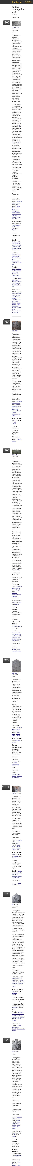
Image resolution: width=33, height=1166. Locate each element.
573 (7, 894)
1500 (13, 455)
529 (7, 1040)
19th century (17, 740)
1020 (18, 27)
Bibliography (28, 2)
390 (13, 673)
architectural (15, 414)
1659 (14, 602)
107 (13, 142)
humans (14, 415)
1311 (6, 787)
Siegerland (14, 993)
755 (16, 904)
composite (14, 593)
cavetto (18, 1120)
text (16, 218)
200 (7, 22)
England (14, 229)
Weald (13, 228)
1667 (13, 991)
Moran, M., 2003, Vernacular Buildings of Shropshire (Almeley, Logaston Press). (17, 874)
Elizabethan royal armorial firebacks (16, 301)
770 (16, 455)
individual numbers (16, 214)
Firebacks (17, 2)
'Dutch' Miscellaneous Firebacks (16, 1027)
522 (18, 569)
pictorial (18, 734)
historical (14, 985)
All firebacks (28, 1)
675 (16, 330)
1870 (14, 27)
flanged (18, 590)
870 (18, 793)
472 (18, 142)
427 (7, 660)
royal (13, 218)
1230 (14, 793)
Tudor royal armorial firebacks (16, 306)
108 (7, 450)
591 (13, 1051)
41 (19, 125)
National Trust (15, 1007)
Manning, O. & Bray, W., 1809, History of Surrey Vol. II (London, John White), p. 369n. (17, 272)
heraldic (14, 217)
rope (17, 204)
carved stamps (15, 407)
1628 (14, 420)
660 (13, 330)
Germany (14, 423)
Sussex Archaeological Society (15, 764)
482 (19, 126)
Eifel (15, 422)
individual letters (16, 212)
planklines (14, 215)
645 (13, 904)
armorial (18, 217)
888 (7, 321)
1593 (14, 223)
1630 (14, 854)
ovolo (17, 731)
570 (16, 673)
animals (14, 735)
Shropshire (16, 856)
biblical (18, 1125)
